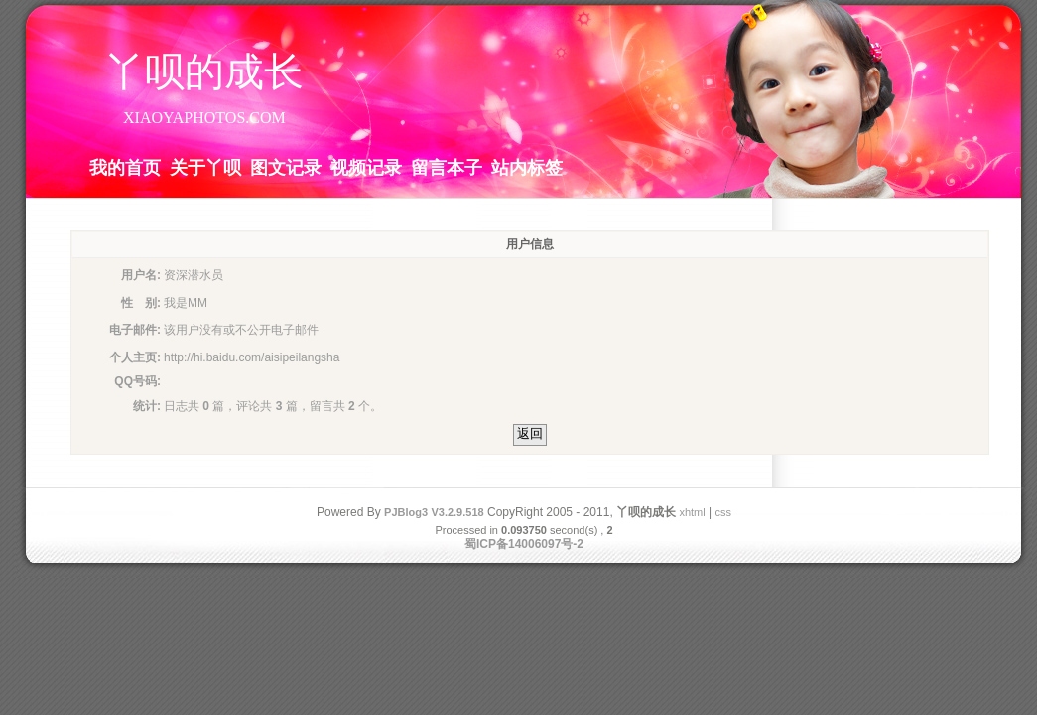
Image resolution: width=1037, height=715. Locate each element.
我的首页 (125, 167)
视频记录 (366, 167)
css (722, 512)
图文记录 (286, 167)
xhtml (692, 512)
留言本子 (446, 167)
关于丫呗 (205, 167)
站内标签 (527, 167)
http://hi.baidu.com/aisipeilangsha (251, 357)
